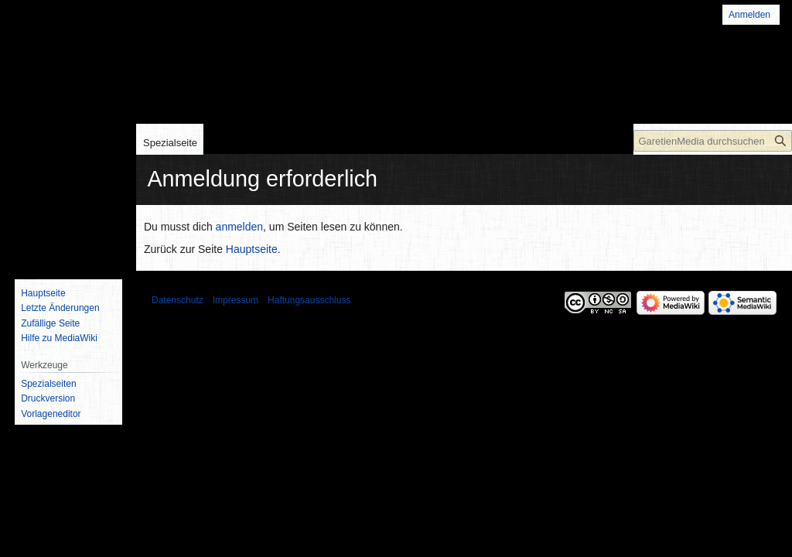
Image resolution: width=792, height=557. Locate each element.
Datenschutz (177, 300)
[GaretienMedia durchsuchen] (712, 141)
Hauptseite (252, 249)
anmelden (240, 226)
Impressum (235, 300)
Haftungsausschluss (309, 300)
